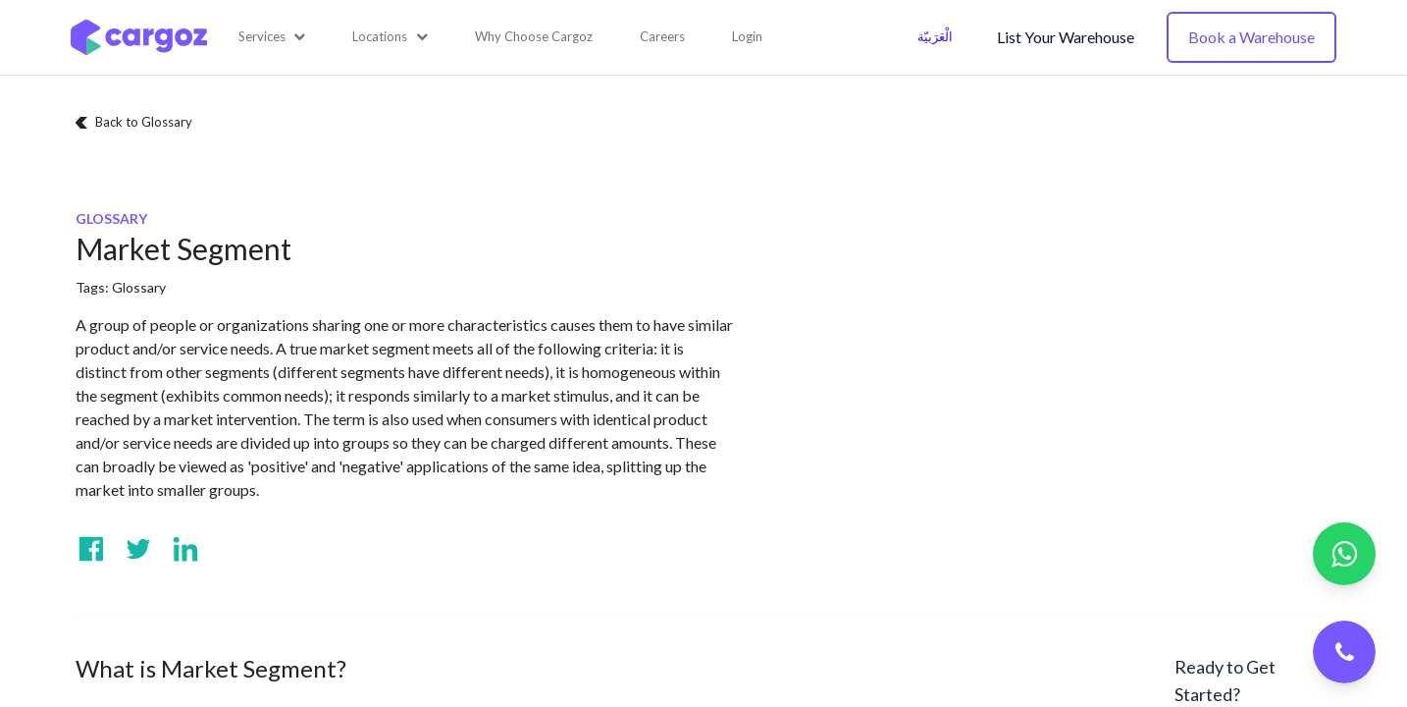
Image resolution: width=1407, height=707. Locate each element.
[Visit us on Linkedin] (185, 549)
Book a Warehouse (1251, 36)
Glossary (139, 287)
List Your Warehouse (1065, 36)
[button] (272, 37)
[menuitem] (533, 37)
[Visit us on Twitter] (138, 549)
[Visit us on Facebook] (91, 549)
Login (747, 36)
